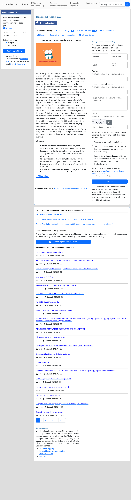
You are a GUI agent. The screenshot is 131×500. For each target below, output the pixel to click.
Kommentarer (107, 61)
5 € (7, 98)
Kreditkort (12, 111)
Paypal (11, 108)
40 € (7, 101)
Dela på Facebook (45, 54)
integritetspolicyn (17, 130)
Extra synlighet (86, 66)
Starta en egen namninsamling (63, 272)
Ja (99, 207)
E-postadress (97, 102)
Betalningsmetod (10, 106)
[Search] (112, 4)
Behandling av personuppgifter (62, 66)
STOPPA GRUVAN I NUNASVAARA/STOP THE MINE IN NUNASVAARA (64, 250)
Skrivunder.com (9, 4)
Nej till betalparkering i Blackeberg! (49, 245)
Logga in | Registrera (75, 4)
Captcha (95, 144)
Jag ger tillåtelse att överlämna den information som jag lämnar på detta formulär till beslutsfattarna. (110, 191)
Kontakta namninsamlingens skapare (70, 219)
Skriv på (109, 212)
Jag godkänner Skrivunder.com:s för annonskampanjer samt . (17, 126)
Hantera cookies (46, 484)
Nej (110, 207)
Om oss (42, 487)
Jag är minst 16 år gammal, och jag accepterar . (108, 202)
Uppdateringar (65, 61)
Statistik (41, 66)
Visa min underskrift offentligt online (109, 172)
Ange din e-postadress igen (103, 115)
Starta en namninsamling (37, 4)
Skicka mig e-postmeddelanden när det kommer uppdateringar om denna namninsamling (110, 180)
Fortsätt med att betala (14, 117)
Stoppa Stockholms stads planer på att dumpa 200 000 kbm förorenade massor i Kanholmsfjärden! (74, 255)
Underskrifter (87, 61)
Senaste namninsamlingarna (58, 4)
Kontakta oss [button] (91, 3)
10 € (16, 98)
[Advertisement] (81, 27)
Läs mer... (8, 94)
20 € (24, 98)
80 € (16, 101)
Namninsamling (44, 61)
